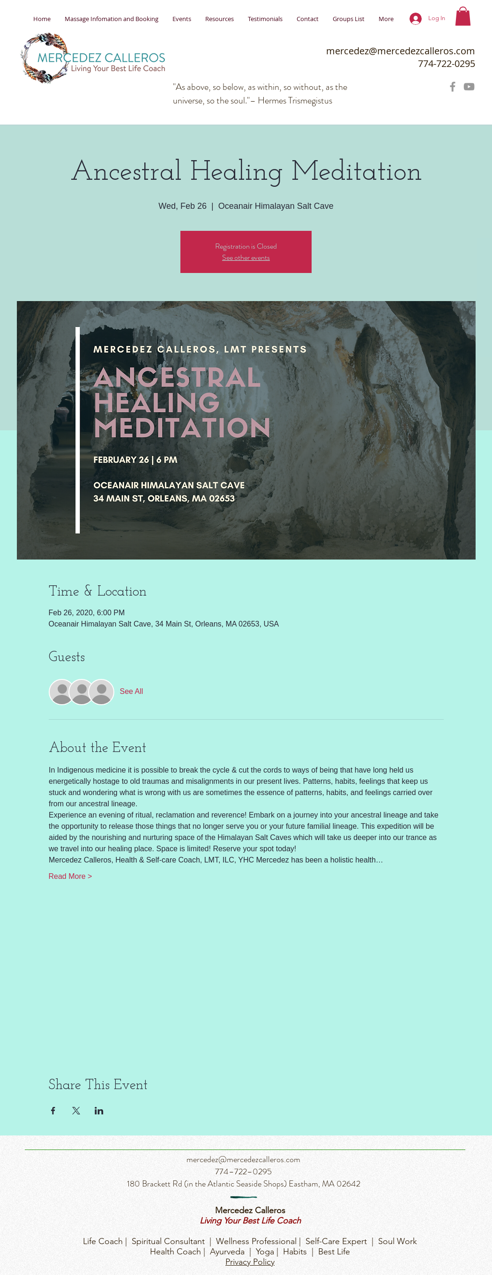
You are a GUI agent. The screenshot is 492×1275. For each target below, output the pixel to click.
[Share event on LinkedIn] (99, 1110)
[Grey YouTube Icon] (469, 86)
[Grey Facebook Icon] (452, 86)
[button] (463, 16)
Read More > (70, 876)
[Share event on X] (76, 1110)
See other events (246, 257)
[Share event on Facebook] (53, 1110)
